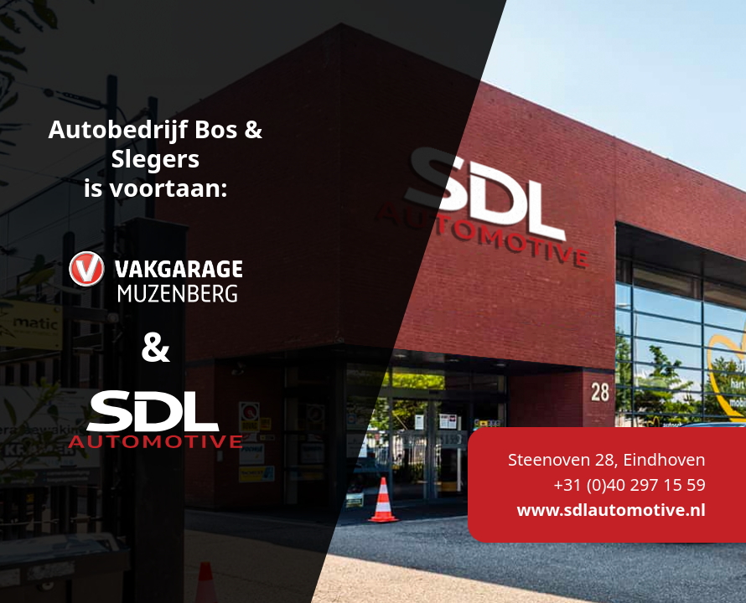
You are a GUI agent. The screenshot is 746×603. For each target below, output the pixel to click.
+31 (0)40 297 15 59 (629, 484)
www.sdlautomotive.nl (611, 509)
